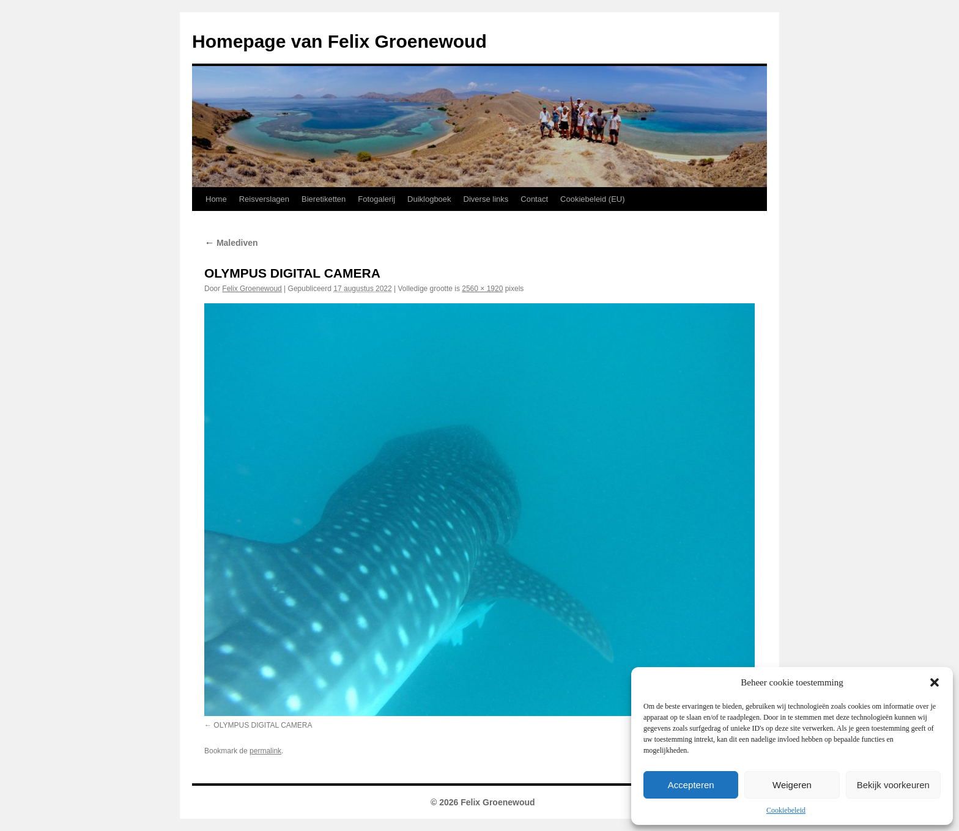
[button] (934, 682)
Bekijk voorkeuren (893, 785)
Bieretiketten (324, 199)
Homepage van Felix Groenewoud (339, 41)
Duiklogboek (429, 199)
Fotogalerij (376, 199)
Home (216, 199)
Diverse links (486, 199)
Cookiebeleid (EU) (592, 199)
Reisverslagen (264, 199)
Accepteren (691, 785)
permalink (265, 751)
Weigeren (792, 785)
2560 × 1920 (482, 288)
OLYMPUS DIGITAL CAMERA (262, 725)
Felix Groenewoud (251, 288)
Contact (534, 199)
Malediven (231, 243)
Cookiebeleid (785, 810)
